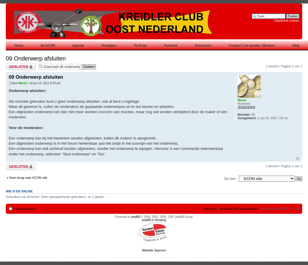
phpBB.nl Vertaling (154, 220)
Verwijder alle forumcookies (239, 208)
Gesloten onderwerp (21, 66)
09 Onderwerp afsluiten (36, 58)
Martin (23, 83)
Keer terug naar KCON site (28, 177)
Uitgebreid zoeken (286, 20)
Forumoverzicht (25, 209)
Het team (210, 208)
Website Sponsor (154, 250)
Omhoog (297, 158)
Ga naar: (230, 178)
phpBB (135, 216)
